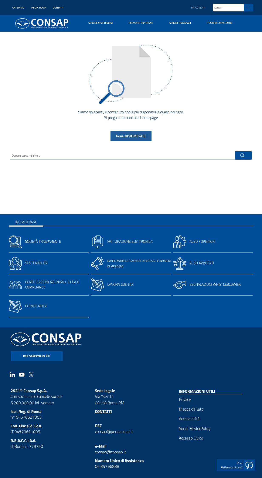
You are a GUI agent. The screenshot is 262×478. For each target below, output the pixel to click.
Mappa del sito (191, 409)
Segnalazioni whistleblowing (215, 284)
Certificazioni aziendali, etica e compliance (52, 284)
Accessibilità (189, 418)
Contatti (58, 8)
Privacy (185, 399)
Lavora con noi (120, 284)
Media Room (38, 8)
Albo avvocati (202, 263)
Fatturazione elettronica (130, 241)
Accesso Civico (191, 438)
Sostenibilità (36, 263)
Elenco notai (36, 306)
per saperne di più (36, 356)
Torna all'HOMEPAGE (131, 135)
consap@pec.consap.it (114, 431)
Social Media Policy (194, 428)
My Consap (197, 8)
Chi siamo (18, 8)
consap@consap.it (110, 452)
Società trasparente (43, 241)
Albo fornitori (202, 241)
